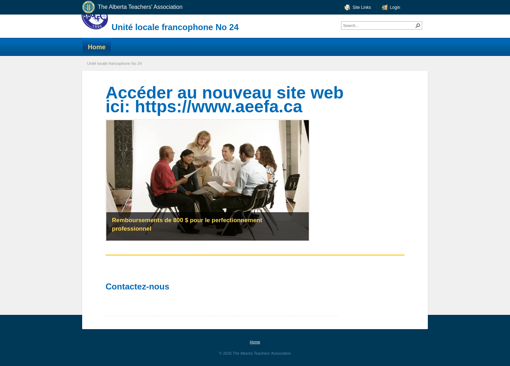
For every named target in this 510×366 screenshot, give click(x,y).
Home (255, 342)
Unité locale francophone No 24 (175, 27)
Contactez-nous (139, 286)
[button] (418, 25)
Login (395, 7)
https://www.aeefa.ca (218, 106)
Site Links (362, 7)
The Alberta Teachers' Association (131, 7)
